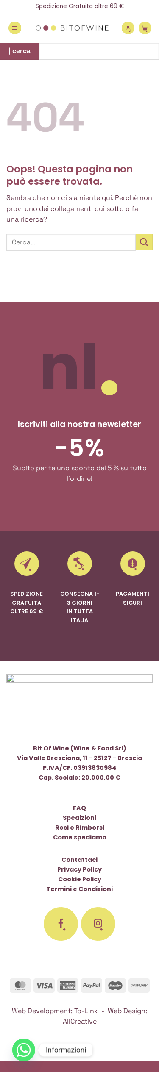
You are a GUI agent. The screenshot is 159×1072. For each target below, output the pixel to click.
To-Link (86, 1010)
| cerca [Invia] (19, 51)
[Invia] (144, 242)
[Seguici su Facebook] (61, 924)
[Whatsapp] (23, 1050)
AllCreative (80, 1021)
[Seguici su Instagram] (98, 924)
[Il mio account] (128, 28)
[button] (14, 28)
